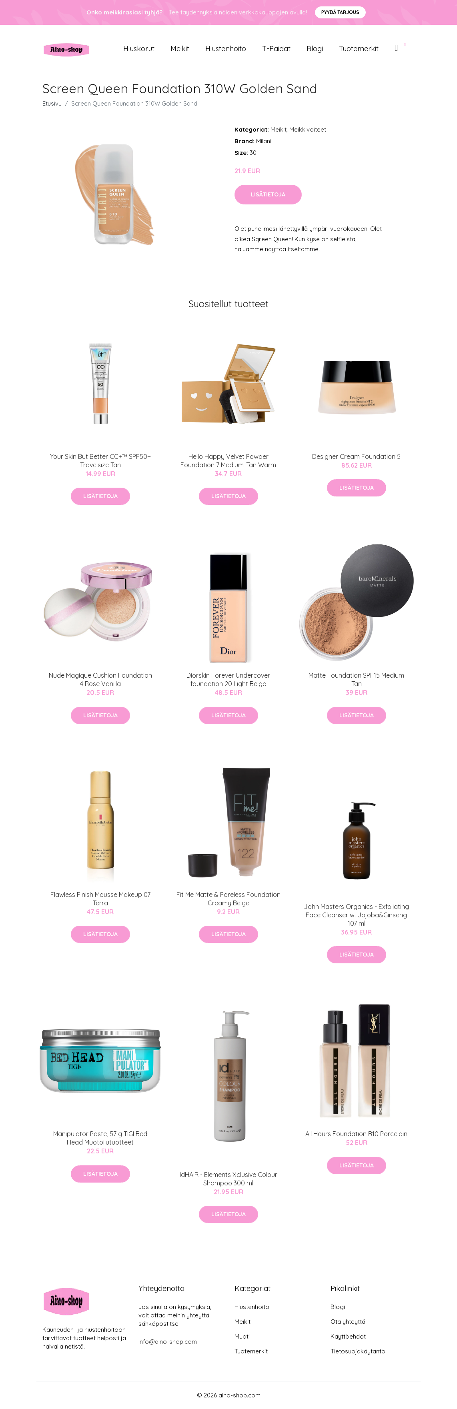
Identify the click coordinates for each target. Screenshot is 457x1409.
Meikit (179, 48)
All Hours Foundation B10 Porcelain (356, 1134)
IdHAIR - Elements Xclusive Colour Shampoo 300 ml (228, 1179)
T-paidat (276, 48)
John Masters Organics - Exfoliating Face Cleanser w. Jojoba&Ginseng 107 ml (356, 915)
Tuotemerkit (359, 48)
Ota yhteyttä (348, 1321)
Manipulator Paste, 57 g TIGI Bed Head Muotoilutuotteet (100, 1138)
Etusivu (52, 103)
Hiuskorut (138, 48)
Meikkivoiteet (307, 129)
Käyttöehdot (348, 1336)
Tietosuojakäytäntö (358, 1351)
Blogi (315, 48)
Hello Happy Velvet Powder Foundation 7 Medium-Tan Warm (228, 460)
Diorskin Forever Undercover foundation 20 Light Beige (228, 679)
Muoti (242, 1336)
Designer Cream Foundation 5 (356, 456)
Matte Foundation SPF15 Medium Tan (356, 679)
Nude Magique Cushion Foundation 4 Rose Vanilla (100, 679)
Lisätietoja (268, 194)
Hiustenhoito (225, 48)
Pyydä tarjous (340, 12)
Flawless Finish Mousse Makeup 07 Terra (100, 899)
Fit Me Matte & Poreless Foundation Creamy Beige (228, 899)
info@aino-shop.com (167, 1341)
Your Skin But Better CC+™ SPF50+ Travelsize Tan (100, 460)
